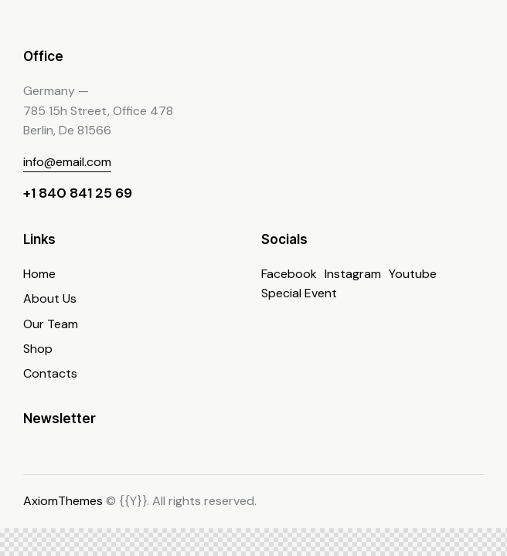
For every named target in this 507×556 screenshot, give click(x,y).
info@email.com (67, 162)
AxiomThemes (63, 501)
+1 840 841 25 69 (77, 193)
